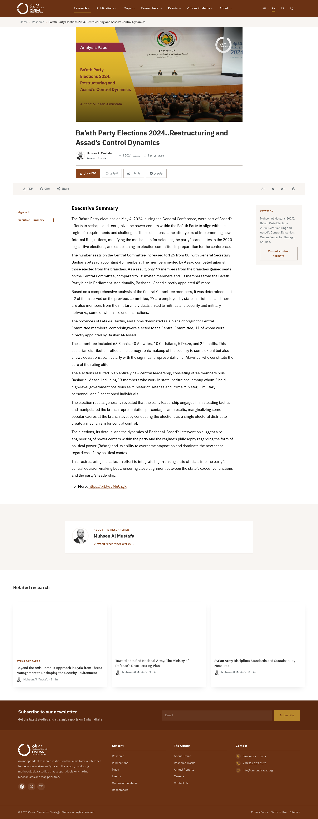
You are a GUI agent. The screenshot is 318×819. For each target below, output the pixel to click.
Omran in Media (201, 8)
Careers (179, 777)
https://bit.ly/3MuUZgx (108, 487)
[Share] (63, 189)
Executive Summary (30, 220)
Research (83, 8)
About (226, 8)
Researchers (152, 8)
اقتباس (112, 173)
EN (273, 9)
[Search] (291, 9)
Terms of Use (279, 812)
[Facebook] (22, 787)
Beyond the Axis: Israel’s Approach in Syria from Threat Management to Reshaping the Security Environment (59, 671)
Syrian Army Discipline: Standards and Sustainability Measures (254, 664)
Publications (108, 8)
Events (175, 8)
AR (264, 9)
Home (24, 22)
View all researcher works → (114, 544)
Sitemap (295, 812)
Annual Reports (184, 770)
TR (282, 9)
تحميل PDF (87, 173)
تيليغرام (156, 173)
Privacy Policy (259, 812)
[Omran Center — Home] (32, 9)
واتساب (133, 173)
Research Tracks (184, 763)
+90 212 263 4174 (254, 764)
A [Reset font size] (273, 189)
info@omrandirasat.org (258, 771)
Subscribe (287, 715)
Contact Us (181, 783)
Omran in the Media (124, 783)
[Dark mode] (293, 189)
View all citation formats (278, 253)
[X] (31, 787)
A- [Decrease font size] (263, 189)
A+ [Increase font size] (283, 189)
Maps (130, 8)
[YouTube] (41, 787)
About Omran (182, 756)
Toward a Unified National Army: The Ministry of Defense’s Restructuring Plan (152, 664)
